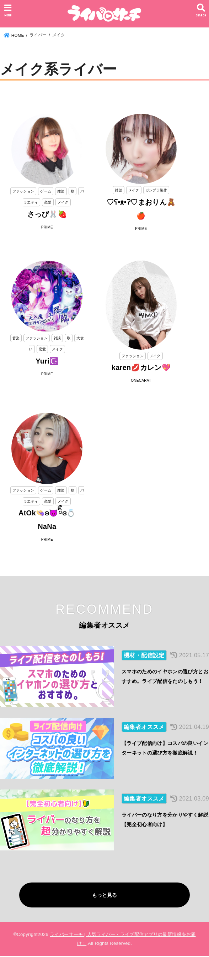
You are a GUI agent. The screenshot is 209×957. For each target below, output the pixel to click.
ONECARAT (141, 380)
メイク (63, 202)
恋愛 (48, 202)
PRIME (47, 227)
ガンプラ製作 (156, 190)
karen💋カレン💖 (141, 367)
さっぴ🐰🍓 (47, 214)
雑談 (61, 191)
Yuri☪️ (47, 361)
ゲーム (45, 191)
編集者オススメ (144, 727)
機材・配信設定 (144, 655)
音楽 (16, 338)
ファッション (23, 191)
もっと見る (104, 895)
